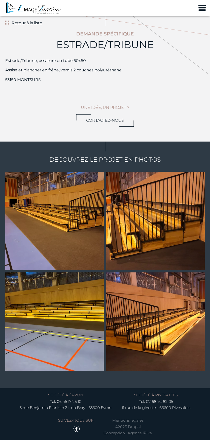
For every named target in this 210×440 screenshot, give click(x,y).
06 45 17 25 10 (69, 401)
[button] (54, 221)
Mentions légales (127, 420)
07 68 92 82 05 (159, 401)
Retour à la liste (27, 23)
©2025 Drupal (128, 426)
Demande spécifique (105, 34)
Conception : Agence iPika (128, 433)
